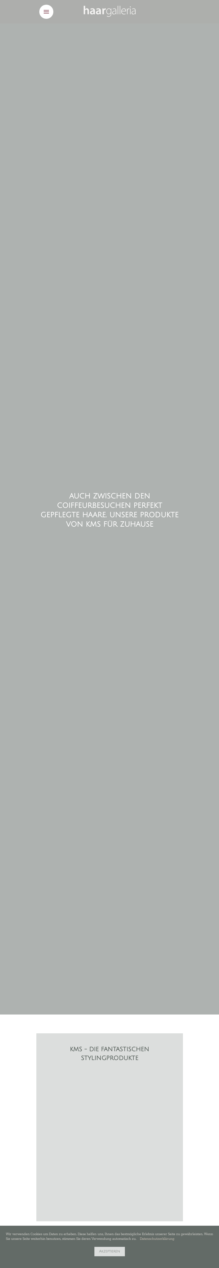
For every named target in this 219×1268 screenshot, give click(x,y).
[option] (109, 1074)
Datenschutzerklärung (157, 1239)
